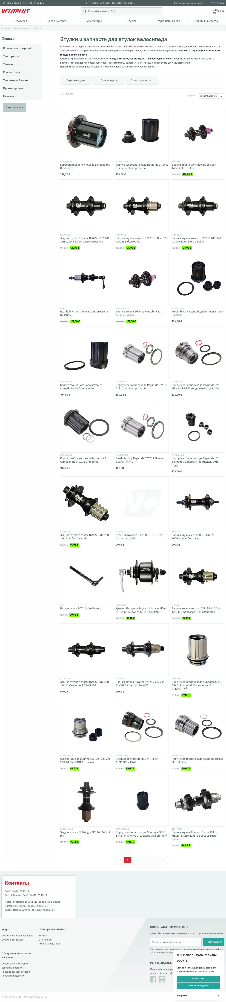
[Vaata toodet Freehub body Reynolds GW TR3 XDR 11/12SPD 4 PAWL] (142, 726)
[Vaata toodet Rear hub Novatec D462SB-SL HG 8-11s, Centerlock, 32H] (142, 502)
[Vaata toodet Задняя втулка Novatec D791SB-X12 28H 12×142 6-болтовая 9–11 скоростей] (198, 576)
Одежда (132, 20)
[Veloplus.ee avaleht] (16, 11)
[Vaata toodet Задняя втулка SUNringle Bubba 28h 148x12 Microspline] (198, 132)
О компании (45, 939)
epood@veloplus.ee (49, 902)
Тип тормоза (11, 56)
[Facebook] (153, 979)
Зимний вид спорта (206, 20)
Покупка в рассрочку (13, 975)
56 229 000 (24, 910)
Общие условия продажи (15, 963)
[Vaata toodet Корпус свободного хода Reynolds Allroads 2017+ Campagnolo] (86, 352)
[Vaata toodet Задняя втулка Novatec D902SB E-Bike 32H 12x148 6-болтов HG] (142, 205)
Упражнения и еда (168, 20)
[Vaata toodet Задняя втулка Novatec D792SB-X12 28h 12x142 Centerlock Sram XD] (142, 649)
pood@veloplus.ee (125, 3)
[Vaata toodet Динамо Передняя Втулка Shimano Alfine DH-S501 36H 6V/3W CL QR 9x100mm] (142, 576)
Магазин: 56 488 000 (99, 3)
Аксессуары (94, 20)
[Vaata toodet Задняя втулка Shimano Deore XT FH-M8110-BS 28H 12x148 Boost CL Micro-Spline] (198, 800)
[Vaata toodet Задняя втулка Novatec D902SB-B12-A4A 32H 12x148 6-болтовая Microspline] (86, 205)
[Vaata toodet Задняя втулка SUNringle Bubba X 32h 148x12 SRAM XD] (142, 279)
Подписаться (214, 942)
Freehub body (11, 72)
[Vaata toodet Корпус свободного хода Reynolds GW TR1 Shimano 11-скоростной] (142, 352)
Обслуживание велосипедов (188, 3)
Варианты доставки (12, 967)
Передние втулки (76, 80)
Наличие (8, 96)
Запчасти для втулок (142, 80)
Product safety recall (49, 943)
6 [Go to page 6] (157, 859)
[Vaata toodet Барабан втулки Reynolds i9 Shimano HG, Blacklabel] (86, 132)
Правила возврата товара (16, 972)
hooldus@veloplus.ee (43, 910)
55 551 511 (31, 902)
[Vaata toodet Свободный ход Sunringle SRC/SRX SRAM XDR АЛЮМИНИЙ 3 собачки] (86, 726)
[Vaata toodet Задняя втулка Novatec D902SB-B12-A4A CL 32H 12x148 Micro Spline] (198, 205)
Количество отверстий (17, 48)
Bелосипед (20, 20)
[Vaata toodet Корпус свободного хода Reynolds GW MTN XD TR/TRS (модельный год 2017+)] (198, 352)
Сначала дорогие (208, 95)
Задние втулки (109, 80)
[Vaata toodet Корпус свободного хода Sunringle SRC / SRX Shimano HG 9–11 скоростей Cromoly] (142, 800)
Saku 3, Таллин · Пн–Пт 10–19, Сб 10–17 (25, 3)
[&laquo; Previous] (120, 860)
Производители (13, 88)
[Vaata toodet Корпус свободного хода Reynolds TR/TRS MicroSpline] (198, 726)
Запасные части (57, 20)
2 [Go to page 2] (134, 859)
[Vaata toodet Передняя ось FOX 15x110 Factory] (86, 576)
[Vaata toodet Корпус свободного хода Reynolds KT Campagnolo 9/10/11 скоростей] (86, 426)
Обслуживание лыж (12, 939)
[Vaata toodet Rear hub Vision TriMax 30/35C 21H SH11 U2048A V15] (86, 279)
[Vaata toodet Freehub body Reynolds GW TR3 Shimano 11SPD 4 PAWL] (142, 426)
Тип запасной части (15, 80)
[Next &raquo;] (164, 860)
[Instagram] (162, 979)
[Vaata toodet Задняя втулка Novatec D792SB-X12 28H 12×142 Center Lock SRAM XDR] (86, 649)
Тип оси (8, 64)
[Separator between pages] (149, 860)
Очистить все (14, 107)
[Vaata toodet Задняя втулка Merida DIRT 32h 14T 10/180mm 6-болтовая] (198, 502)
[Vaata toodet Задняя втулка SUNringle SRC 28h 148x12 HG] (86, 800)
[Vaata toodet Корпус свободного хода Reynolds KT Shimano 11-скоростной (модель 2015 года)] (198, 426)
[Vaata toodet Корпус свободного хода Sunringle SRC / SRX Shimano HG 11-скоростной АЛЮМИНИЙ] (198, 649)
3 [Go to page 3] (142, 859)
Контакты (44, 935)
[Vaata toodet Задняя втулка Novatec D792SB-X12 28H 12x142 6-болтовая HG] (86, 502)
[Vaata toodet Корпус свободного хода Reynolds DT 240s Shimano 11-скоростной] (142, 132)
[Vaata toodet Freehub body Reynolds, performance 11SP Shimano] (198, 279)
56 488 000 (20, 906)
